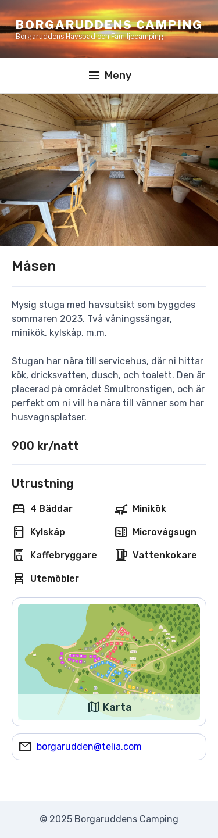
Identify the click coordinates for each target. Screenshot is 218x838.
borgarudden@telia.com (89, 746)
